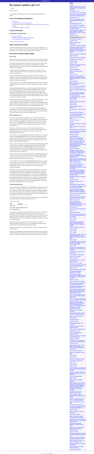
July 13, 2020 (73, 218)
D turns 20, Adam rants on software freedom (76, 333)
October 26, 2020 (74, 179)
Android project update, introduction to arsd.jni (75, 308)
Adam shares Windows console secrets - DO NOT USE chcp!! (77, 314)
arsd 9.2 (72, 121)
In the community (16, 30)
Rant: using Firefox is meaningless (78, 53)
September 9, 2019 (74, 338)
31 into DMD (34, 24)
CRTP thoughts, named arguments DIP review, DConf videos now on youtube (78, 369)
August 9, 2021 (73, 61)
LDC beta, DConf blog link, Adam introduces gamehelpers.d (78, 407)
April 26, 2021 (73, 99)
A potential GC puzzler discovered (78, 45)
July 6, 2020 (73, 220)
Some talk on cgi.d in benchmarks (78, 193)
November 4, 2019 (74, 319)
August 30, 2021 (74, 55)
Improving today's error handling (77, 57)
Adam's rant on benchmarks (76, 316)
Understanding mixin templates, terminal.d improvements (77, 284)
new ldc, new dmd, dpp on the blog (77, 402)
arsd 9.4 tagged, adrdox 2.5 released (76, 107)
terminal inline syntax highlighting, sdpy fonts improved (78, 132)
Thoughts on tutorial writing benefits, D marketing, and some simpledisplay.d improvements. (77, 151)
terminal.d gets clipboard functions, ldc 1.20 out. (75, 272)
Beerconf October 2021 (17, 36)
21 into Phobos (40, 24)
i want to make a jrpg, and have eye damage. (77, 252)
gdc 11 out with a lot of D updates (78, 86)
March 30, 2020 (73, 258)
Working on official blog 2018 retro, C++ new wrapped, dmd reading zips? (78, 434)
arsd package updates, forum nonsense (77, 324)
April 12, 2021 (73, 104)
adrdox (50, 453)
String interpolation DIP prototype (78, 129)
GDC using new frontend (19, 45)
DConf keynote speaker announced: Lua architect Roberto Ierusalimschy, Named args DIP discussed (78, 276)
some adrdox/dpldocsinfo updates (78, 269)
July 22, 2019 (73, 357)
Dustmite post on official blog (76, 254)
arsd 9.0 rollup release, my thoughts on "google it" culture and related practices (78, 156)
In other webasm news (16, 183)
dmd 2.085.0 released (75, 414)
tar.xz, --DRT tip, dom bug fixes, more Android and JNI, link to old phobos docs (77, 296)
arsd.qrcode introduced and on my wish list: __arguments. (78, 65)
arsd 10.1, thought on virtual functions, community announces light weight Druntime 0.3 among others (77, 77)
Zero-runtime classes (75, 212)
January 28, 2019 (74, 431)
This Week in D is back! (75, 449)
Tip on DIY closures (74, 120)
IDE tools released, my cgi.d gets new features (77, 444)
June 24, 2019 (73, 364)
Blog (13, 8)
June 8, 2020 (73, 230)
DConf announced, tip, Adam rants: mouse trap (77, 447)
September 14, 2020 (75, 195)
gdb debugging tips (74, 136)
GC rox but (13, 56)
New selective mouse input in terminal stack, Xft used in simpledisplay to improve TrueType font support (78, 166)
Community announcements (18, 33)
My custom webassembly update (22, 53)
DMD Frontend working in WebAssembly (21, 39)
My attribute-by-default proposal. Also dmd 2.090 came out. (77, 287)
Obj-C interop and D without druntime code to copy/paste (76, 417)
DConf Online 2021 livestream (77, 25)
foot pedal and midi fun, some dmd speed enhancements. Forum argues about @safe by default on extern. (78, 236)
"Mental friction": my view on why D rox (77, 127)
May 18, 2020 (73, 239)
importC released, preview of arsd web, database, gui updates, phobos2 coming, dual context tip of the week (78, 32)
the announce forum (19, 41)
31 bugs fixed (15, 21)
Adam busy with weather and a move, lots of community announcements (77, 428)
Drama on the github (75, 69)
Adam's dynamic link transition (77, 227)
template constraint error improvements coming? (75, 392)
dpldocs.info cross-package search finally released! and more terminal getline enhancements (78, 160)
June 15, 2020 (73, 229)
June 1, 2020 (73, 232)
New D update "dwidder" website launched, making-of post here (77, 197)
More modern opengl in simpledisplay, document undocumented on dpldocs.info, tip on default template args (78, 203)
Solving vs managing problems (77, 359)
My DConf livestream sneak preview (76, 182)
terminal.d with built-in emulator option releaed (77, 261)
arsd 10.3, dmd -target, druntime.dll (75, 43)
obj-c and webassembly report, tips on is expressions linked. (77, 399)
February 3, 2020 (74, 279)
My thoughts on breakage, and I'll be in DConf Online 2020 (78, 187)
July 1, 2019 (73, 362)
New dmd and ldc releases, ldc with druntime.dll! (77, 84)
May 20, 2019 (73, 378)
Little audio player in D (75, 148)
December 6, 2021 (74, 17)
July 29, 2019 (73, 355)
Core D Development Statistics (21, 18)
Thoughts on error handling (76, 59)
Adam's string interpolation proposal (76, 380)
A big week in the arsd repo (76, 360)
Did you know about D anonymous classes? (78, 124)
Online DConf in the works (76, 263)
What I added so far (15, 115)
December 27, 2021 (74, 11)
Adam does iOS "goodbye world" (77, 329)
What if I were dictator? (75, 256)
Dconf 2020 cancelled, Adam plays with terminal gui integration (78, 265)
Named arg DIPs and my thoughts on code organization (78, 336)
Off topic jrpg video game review (77, 184)
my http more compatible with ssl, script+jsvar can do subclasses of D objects (78, 249)
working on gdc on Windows (76, 112)
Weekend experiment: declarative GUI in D (78, 177)
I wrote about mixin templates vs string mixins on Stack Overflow (77, 341)
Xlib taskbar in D (74, 207)
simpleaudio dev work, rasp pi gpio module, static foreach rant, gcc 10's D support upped (78, 243)
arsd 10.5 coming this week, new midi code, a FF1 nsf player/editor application (78, 8)
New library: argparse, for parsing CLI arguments (23, 37)
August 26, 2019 (74, 343)
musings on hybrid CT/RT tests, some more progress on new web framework (78, 373)
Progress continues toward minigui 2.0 (78, 90)
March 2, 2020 (73, 267)
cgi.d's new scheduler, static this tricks (77, 353)
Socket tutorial (73, 317)
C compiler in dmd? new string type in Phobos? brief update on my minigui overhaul (77, 94)
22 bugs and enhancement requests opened (22, 23)
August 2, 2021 (73, 62)
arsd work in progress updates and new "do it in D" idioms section (78, 15)
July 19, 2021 (73, 67)
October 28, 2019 (74, 321)
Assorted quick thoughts (75, 39)
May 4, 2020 (73, 245)
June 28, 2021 (73, 74)
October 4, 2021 (74, 40)
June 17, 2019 (73, 366)
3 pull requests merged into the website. (21, 27)
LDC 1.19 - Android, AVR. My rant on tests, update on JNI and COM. (78, 299)
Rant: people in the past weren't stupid (77, 118)
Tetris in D (72, 210)
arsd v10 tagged (74, 81)
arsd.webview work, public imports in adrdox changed (78, 28)
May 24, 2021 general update (77, 87)
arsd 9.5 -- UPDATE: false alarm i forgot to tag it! (78, 102)
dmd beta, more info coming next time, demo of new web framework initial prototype (78, 420)
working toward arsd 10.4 (76, 23)
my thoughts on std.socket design (78, 12)
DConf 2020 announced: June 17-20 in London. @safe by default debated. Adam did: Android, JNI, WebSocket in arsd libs (78, 291)
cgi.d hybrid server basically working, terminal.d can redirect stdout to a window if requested (77, 190)
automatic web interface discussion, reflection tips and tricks (77, 424)
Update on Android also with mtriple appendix (76, 327)
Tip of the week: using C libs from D (78, 110)
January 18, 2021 (74, 134)
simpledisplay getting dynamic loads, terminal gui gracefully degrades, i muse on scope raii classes (77, 223)
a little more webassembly (76, 376)
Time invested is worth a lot (76, 350)
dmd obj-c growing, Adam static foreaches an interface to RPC (77, 438)
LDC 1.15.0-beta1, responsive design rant (77, 412)
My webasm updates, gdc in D (77, 37)
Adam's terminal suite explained (77, 281)
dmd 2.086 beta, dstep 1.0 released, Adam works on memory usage (78, 396)
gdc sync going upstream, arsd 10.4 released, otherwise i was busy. (77, 20)
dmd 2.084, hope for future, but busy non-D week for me (77, 441)
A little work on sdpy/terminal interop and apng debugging (76, 138)
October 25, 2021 (74, 35)
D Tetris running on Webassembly (78, 208)
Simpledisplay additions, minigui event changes (77, 97)
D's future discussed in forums (77, 404)
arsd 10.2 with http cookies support (76, 72)
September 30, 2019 (75, 331)
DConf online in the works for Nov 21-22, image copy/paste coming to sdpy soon (78, 215)
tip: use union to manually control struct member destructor (77, 115)
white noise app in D (75, 199)
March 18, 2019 (73, 409)
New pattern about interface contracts (76, 311)
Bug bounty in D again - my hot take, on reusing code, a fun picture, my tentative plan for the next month (77, 347)
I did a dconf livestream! (75, 163)
